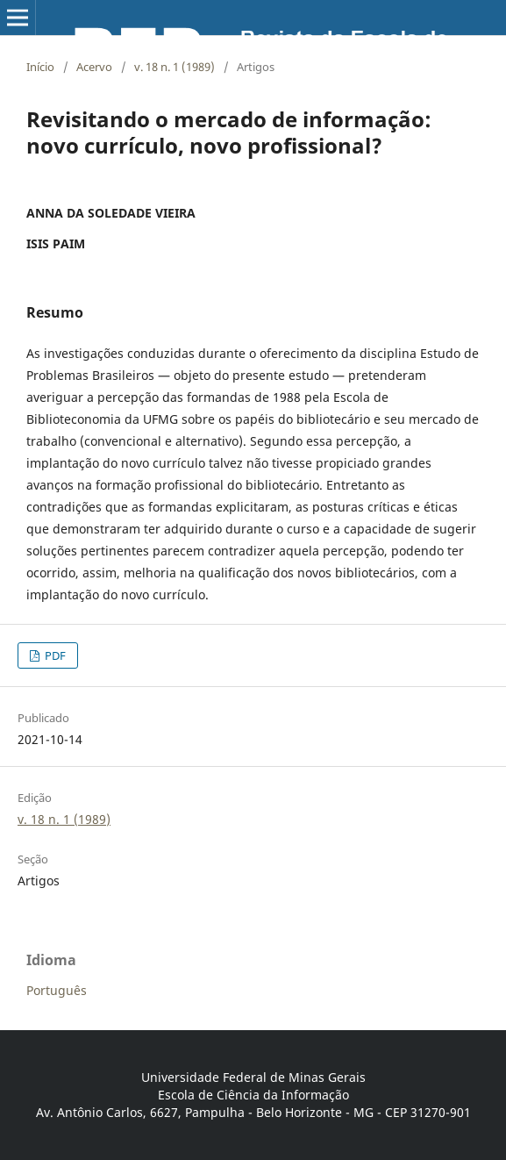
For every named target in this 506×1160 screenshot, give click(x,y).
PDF (54, 655)
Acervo (94, 67)
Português (56, 990)
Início (40, 67)
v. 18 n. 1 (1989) (174, 67)
